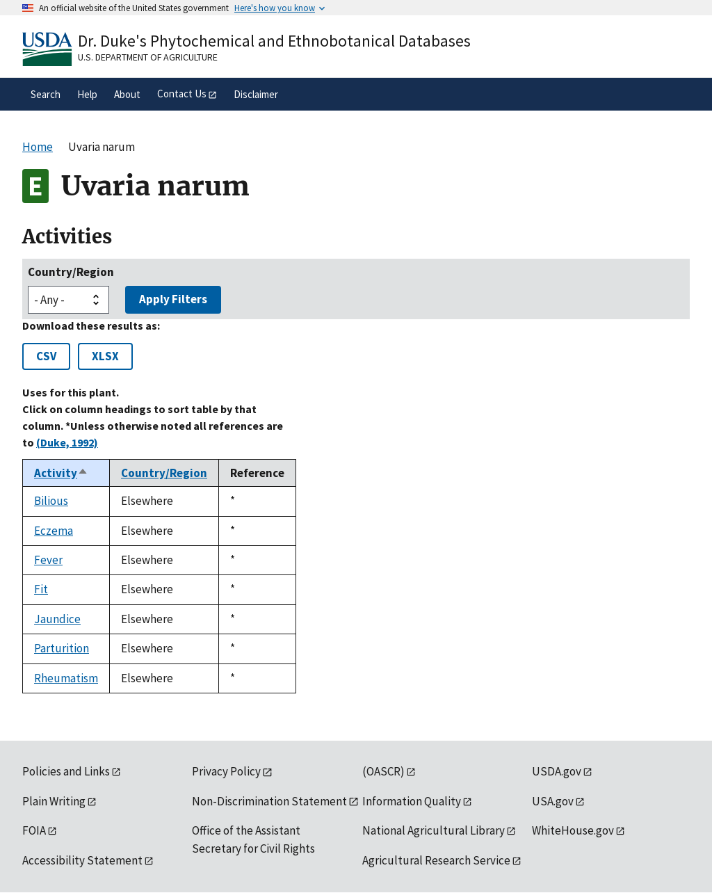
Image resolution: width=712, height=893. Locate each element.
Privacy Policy (226, 771)
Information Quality (411, 801)
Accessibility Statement (82, 860)
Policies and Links (66, 771)
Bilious (51, 500)
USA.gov (553, 801)
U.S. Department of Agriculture (148, 57)
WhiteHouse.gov (573, 830)
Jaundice (57, 619)
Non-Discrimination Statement (269, 801)
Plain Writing (54, 801)
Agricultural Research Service (436, 860)
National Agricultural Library (433, 830)
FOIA (34, 830)
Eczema (53, 530)
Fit (41, 589)
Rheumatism (66, 678)
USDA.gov (556, 771)
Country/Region (71, 272)
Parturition (61, 648)
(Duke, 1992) (67, 442)
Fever (48, 560)
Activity (61, 473)
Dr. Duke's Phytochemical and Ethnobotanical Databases (274, 41)
